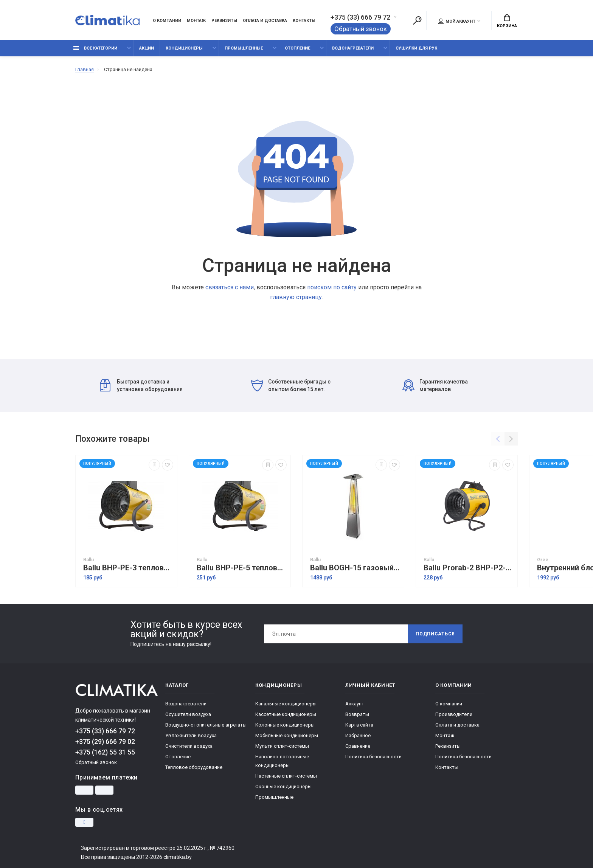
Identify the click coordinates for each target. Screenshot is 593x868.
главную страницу (296, 297)
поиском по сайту (332, 287)
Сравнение (357, 746)
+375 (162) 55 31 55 (105, 752)
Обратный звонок (360, 29)
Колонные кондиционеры (285, 725)
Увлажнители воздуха (191, 735)
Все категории (95, 48)
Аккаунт (354, 704)
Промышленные (244, 48)
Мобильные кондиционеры (286, 735)
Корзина (507, 21)
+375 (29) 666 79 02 (105, 741)
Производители (453, 714)
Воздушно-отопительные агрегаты (206, 725)
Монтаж (196, 20)
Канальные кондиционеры (286, 704)
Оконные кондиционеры (283, 786)
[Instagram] (84, 822)
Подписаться (435, 634)
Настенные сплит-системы (286, 776)
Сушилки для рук (416, 48)
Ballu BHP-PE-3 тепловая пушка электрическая (128, 568)
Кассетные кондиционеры (285, 714)
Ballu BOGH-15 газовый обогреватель (355, 568)
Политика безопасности (373, 756)
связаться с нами (229, 287)
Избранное (358, 735)
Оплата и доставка (265, 20)
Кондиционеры (184, 48)
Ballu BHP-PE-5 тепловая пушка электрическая (242, 568)
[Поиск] (417, 20)
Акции (146, 48)
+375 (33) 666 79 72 (360, 17)
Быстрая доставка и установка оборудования (141, 385)
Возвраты (357, 714)
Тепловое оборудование (193, 767)
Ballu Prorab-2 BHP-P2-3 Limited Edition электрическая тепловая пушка (469, 568)
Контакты (304, 20)
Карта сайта (359, 725)
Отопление (297, 48)
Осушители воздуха (188, 714)
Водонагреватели (353, 48)
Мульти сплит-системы (282, 746)
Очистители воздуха (189, 746)
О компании (167, 20)
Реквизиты (224, 20)
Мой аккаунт (456, 21)
